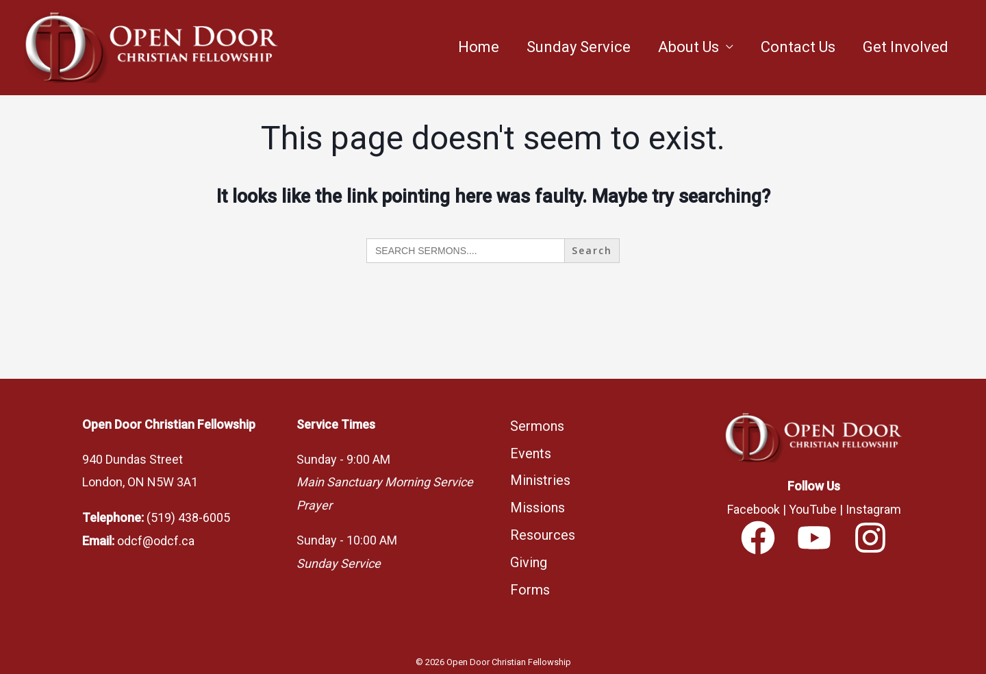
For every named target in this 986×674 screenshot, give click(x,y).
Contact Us (798, 46)
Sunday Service (579, 46)
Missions (537, 501)
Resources (542, 527)
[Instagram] (870, 538)
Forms (530, 577)
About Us (688, 46)
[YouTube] (814, 538)
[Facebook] (758, 538)
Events (530, 450)
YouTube (813, 509)
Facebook (753, 509)
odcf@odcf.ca (155, 540)
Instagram (873, 509)
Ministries (540, 476)
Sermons (537, 425)
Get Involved (905, 46)
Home (478, 46)
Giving (528, 552)
